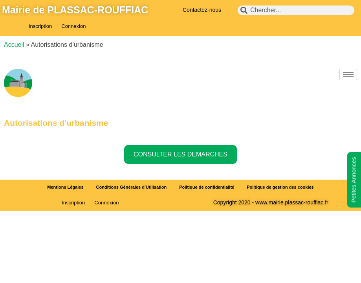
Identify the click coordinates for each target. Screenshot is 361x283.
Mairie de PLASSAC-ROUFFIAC (75, 9)
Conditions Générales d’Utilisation (131, 187)
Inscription (40, 26)
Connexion (73, 26)
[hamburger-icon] (348, 74)
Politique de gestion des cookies (280, 187)
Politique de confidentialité (206, 187)
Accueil (14, 44)
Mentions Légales (65, 187)
